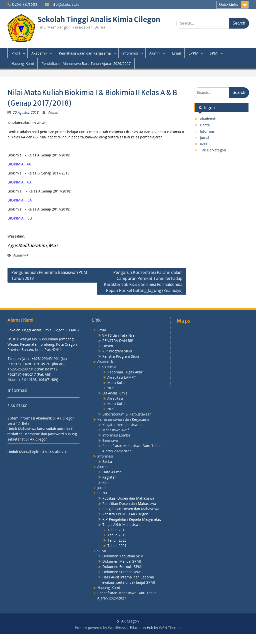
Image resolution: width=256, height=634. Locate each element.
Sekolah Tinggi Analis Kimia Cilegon (99, 19)
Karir (204, 143)
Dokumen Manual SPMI (121, 561)
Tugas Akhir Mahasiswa (121, 524)
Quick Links (228, 4)
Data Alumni (112, 472)
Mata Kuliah (116, 382)
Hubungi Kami (22, 63)
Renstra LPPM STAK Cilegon (125, 514)
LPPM (193, 53)
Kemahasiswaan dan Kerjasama (85, 53)
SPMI (214, 53)
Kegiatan (109, 477)
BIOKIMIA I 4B (19, 182)
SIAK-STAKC (17, 405)
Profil (16, 53)
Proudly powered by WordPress (100, 627)
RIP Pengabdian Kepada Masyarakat (131, 519)
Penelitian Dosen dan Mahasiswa (129, 503)
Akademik (39, 53)
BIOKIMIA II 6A (20, 200)
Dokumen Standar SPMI (121, 571)
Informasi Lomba (116, 435)
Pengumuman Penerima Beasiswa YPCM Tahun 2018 (49, 275)
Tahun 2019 (116, 535)
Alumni (154, 53)
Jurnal (176, 53)
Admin (53, 112)
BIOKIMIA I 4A (19, 164)
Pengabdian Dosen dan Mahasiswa (130, 508)
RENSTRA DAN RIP (117, 340)
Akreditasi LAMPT (121, 377)
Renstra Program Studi (120, 356)
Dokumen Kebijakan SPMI (123, 556)
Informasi (130, 53)
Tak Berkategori (213, 150)
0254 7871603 (24, 4)
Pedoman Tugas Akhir (125, 372)
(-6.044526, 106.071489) (38, 379)
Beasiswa (110, 440)
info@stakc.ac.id (65, 4)
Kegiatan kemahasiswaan (123, 424)
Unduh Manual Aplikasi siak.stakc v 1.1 (38, 451)
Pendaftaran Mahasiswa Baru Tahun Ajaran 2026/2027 (86, 63)
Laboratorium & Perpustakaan (127, 414)
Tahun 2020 (116, 540)
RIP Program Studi (117, 351)
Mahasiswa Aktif (115, 430)
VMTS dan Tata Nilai (118, 335)
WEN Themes (170, 627)
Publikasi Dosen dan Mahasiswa (128, 498)
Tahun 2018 (116, 529)
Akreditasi (115, 398)
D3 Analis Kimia (115, 393)
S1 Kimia (109, 366)
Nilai (110, 387)
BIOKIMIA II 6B (20, 218)
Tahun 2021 (116, 545)
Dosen (107, 345)
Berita (205, 125)
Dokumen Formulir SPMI (122, 566)
